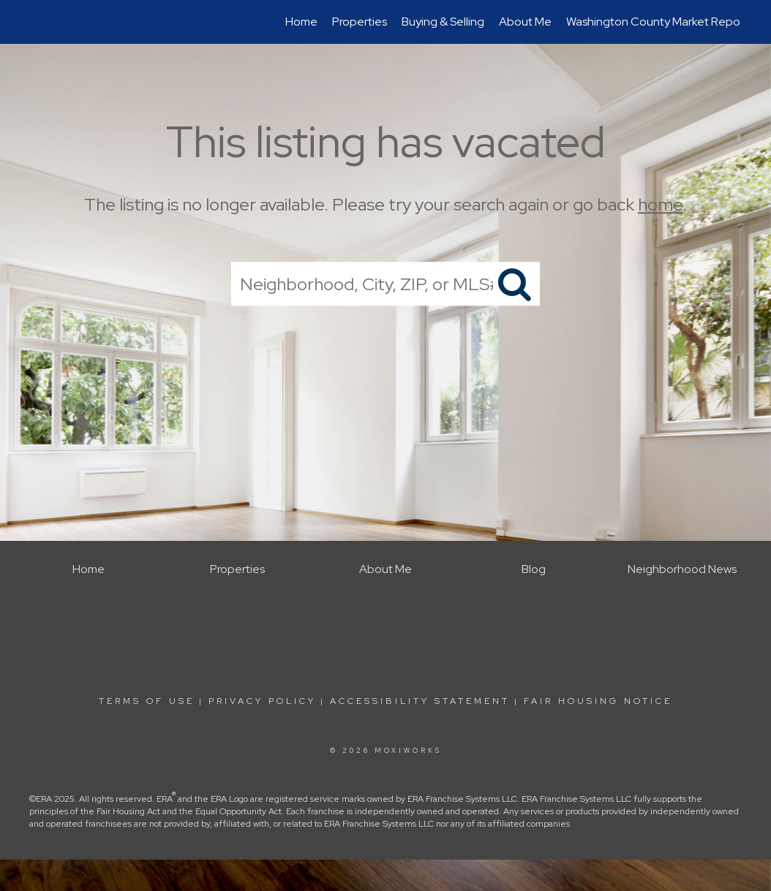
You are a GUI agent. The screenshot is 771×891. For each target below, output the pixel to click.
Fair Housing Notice (598, 701)
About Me (525, 21)
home (660, 204)
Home (301, 21)
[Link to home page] (38, 22)
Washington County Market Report (657, 21)
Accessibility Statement (420, 701)
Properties (359, 21)
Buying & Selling (443, 21)
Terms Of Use (147, 701)
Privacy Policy (262, 701)
